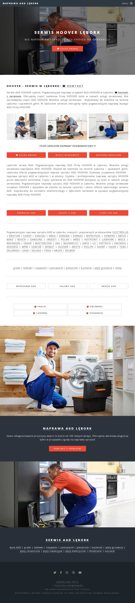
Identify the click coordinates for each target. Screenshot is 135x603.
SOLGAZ (36, 250)
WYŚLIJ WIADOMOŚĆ (67, 155)
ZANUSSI (40, 235)
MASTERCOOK (43, 243)
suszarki (110, 551)
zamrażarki (56, 267)
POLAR (65, 239)
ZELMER (70, 250)
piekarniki (72, 267)
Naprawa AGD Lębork (21, 3)
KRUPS (58, 250)
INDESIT (52, 239)
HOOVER (63, 246)
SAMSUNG (36, 239)
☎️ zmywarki (95, 306)
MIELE (121, 239)
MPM (25, 246)
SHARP (101, 246)
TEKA (122, 246)
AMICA (122, 235)
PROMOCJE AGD (26, 213)
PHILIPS (88, 246)
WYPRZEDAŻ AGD (26, 286)
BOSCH (21, 239)
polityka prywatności (69, 585)
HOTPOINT (91, 239)
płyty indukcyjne (52, 551)
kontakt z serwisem (67, 448)
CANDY (27, 235)
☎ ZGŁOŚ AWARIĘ (26, 155)
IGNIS (85, 243)
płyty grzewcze (103, 267)
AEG (57, 243)
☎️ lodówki (40, 313)
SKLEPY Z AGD (67, 213)
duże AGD (15, 547)
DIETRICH (105, 243)
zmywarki (41, 267)
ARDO (76, 239)
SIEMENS (109, 235)
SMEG (52, 235)
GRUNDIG (120, 243)
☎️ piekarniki (94, 313)
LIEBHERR (108, 239)
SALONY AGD (67, 286)
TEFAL (47, 250)
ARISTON (14, 235)
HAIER (112, 246)
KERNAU (78, 235)
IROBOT (49, 246)
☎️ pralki (40, 306)
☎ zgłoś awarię (67, 48)
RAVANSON (13, 243)
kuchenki (86, 267)
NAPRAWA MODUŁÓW (108, 155)
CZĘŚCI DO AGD (109, 213)
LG (94, 243)
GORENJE (64, 235)
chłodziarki (95, 551)
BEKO (10, 239)
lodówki (27, 267)
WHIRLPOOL (93, 235)
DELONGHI (13, 250)
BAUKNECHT (71, 243)
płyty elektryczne (75, 551)
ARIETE (76, 246)
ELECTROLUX (120, 232)
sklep (118, 267)
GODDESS (12, 246)
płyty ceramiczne (30, 551)
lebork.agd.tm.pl (67, 582)
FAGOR (28, 243)
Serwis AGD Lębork (67, 540)
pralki (16, 267)
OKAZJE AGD (109, 286)
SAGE (26, 250)
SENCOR (36, 246)
